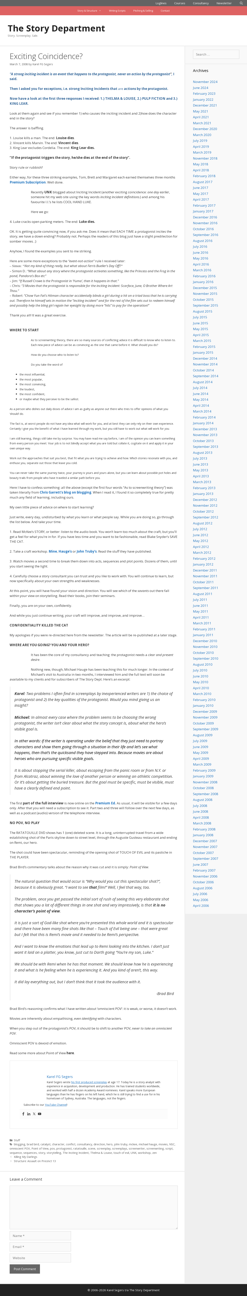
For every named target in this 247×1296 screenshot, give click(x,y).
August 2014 (202, 382)
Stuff (17, 1140)
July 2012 (200, 529)
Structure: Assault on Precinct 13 (35, 1161)
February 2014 (204, 417)
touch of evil (121, 1153)
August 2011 (202, 594)
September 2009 (205, 729)
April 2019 (201, 146)
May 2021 (200, 111)
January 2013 (203, 493)
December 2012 (205, 499)
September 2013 (205, 446)
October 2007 (203, 852)
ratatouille (79, 1148)
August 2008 (202, 799)
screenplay (104, 1148)
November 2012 (205, 505)
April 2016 (201, 264)
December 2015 (205, 288)
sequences (30, 1153)
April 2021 (201, 117)
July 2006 (200, 894)
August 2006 (202, 888)
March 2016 (202, 270)
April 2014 (201, 405)
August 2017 (202, 182)
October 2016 (203, 229)
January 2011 (203, 635)
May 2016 (200, 258)
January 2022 (203, 99)
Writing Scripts (117, 10)
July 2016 (200, 246)
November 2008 (205, 782)
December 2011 (205, 570)
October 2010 (203, 652)
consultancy (84, 1144)
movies (163, 1144)
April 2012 (201, 546)
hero (110, 1144)
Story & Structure (91, 10)
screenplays (119, 1148)
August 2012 (202, 523)
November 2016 (205, 223)
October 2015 (203, 299)
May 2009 (200, 752)
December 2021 (205, 105)
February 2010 (204, 699)
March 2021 (202, 123)
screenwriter (137, 1148)
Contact (165, 10)
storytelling (54, 1153)
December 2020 (205, 129)
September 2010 (205, 658)
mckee (133, 1144)
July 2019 (200, 140)
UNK (133, 1153)
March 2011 (202, 623)
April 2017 (201, 199)
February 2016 (204, 276)
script (169, 1148)
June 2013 (200, 464)
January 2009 (203, 776)
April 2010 (201, 688)
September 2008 (205, 794)
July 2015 (200, 317)
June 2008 (200, 811)
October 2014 (203, 370)
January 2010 (203, 705)
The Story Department (56, 28)
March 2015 (202, 340)
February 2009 (204, 770)
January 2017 (203, 211)
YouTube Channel (56, 1105)
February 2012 (204, 558)
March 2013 (202, 482)
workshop (144, 1153)
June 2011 (200, 605)
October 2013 (203, 441)
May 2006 (200, 900)
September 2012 (205, 517)
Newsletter (224, 3)
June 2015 (200, 323)
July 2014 (200, 388)
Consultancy (201, 3)
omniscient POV (20, 1148)
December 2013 (205, 429)
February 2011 (204, 629)
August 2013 (202, 452)
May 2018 (200, 164)
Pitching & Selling (143, 10)
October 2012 (203, 511)
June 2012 (200, 535)
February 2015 (204, 346)
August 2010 (202, 664)
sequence (16, 1153)
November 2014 (205, 364)
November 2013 (205, 435)
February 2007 (204, 870)
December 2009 (205, 711)
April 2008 (201, 817)
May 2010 (200, 682)
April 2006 (201, 905)
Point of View (39, 1148)
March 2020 (202, 135)
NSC (172, 1144)
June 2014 (200, 393)
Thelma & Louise (101, 1153)
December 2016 (205, 217)
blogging (19, 1144)
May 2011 (200, 611)
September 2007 (205, 858)
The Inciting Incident (76, 1153)
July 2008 (200, 805)
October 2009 (203, 723)
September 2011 (205, 588)
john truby (120, 1144)
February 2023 (204, 93)
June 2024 (200, 87)
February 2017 (204, 205)
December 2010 (205, 641)
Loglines (161, 3)
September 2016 (205, 234)
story (41, 1153)
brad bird (33, 1144)
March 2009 (202, 764)
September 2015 (205, 305)
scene (91, 1148)
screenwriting (155, 1148)
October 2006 (203, 882)
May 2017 (200, 193)
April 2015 (201, 335)
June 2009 (200, 747)
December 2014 (205, 358)
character (58, 1144)
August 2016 (202, 240)
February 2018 (204, 176)
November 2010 (205, 646)
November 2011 (205, 576)
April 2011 (201, 617)
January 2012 (203, 564)
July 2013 (200, 458)
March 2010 (202, 694)
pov (52, 1148)
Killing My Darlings (25, 1157)
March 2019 (202, 152)
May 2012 (200, 541)
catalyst (46, 1144)
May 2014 (200, 399)
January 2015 (203, 352)
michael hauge (148, 1144)
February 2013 (204, 488)
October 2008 (203, 788)
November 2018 (205, 158)
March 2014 (202, 411)
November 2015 (205, 293)
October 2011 (203, 582)
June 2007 (200, 864)
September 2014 (205, 376)
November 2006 (205, 876)
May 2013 (200, 470)
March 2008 (202, 823)
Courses (179, 3)
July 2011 (200, 599)
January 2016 (203, 282)
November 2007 (205, 847)
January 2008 (203, 835)
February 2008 (204, 829)
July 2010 (200, 670)
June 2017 (200, 187)
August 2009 (202, 735)
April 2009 (201, 758)
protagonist (64, 1148)
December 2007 (205, 841)
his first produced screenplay (89, 1082)
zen (154, 1153)
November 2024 (205, 81)
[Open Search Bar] (241, 3)
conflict (70, 1144)
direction (99, 1144)
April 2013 (201, 476)
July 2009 (200, 741)
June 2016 (200, 252)
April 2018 (201, 170)
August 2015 (202, 311)
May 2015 (200, 329)
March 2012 (202, 552)
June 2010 (200, 676)
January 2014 (203, 423)
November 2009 (205, 717)
